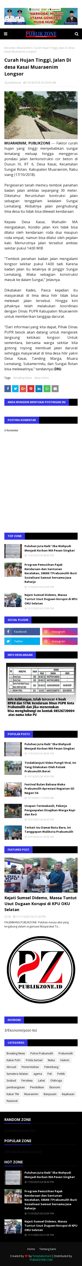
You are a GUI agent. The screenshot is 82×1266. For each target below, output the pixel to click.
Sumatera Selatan (17, 1074)
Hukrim (64, 1060)
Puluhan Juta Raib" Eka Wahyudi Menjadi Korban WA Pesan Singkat (49, 548)
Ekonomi (54, 1087)
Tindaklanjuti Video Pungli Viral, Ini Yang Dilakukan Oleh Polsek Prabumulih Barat (50, 767)
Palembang (51, 1067)
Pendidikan (37, 1087)
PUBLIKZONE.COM (41, 1260)
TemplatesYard (41, 1256)
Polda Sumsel (34, 1060)
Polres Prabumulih (41, 1053)
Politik (61, 1074)
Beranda (9, 48)
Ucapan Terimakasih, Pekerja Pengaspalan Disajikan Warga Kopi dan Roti (49, 810)
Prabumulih (66, 1053)
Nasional (12, 1101)
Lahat (41, 1080)
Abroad (11, 1067)
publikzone (14, 82)
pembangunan (16, 1087)
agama (37, 1074)
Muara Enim (24, 48)
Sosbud (11, 1080)
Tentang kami (47, 1249)
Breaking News (23, 378)
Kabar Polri (13, 1060)
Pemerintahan (30, 1067)
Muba (51, 1060)
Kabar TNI (13, 1094)
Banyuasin (50, 1094)
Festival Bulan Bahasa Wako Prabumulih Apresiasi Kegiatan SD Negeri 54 (49, 788)
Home (31, 1249)
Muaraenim (31, 1094)
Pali (49, 1074)
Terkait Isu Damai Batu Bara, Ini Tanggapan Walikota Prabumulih (48, 829)
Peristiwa (27, 1080)
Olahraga (56, 1080)
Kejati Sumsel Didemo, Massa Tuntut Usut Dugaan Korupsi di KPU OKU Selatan (50, 599)
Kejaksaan (68, 1094)
